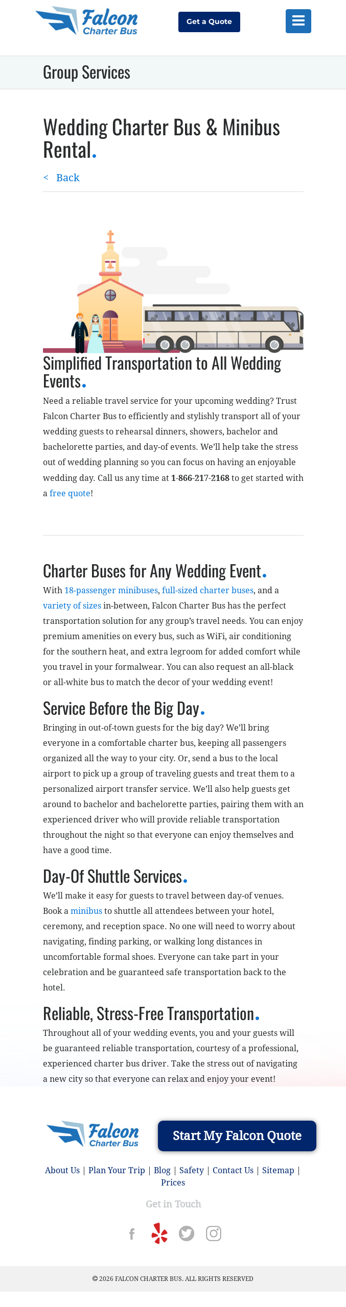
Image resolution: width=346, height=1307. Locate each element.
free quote (70, 493)
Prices (173, 1183)
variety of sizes (72, 606)
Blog (162, 1170)
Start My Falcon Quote (237, 1136)
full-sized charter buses (207, 590)
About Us (62, 1170)
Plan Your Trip (116, 1170)
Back (61, 178)
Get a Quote (209, 21)
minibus (86, 911)
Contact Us (233, 1170)
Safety (191, 1170)
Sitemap (278, 1170)
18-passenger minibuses (111, 590)
